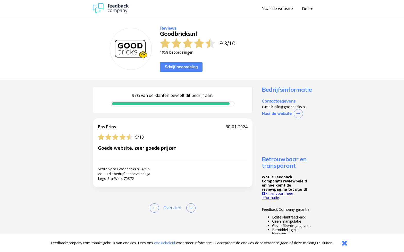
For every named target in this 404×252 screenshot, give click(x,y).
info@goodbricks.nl (290, 107)
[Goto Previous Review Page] (155, 208)
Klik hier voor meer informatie (277, 195)
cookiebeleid (164, 242)
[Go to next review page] (190, 208)
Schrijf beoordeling (181, 66)
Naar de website (277, 8)
